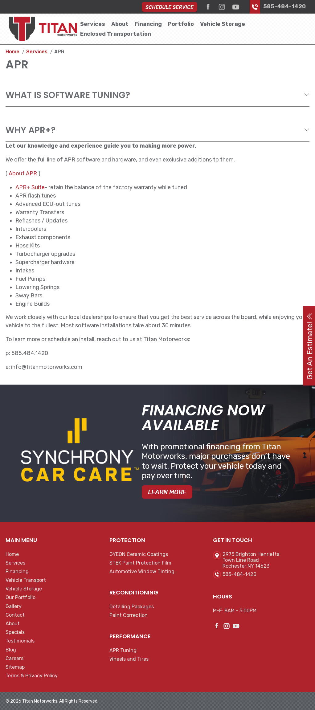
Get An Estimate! (309, 345)
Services (92, 24)
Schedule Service (169, 7)
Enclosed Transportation (115, 34)
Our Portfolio (20, 597)
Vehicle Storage (222, 24)
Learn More (167, 492)
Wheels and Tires (129, 659)
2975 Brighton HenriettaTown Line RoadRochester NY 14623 (251, 560)
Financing (148, 24)
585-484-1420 (284, 6)
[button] (157, 95)
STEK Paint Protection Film (140, 563)
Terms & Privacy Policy (32, 676)
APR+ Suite (30, 187)
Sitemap (15, 667)
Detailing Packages (131, 607)
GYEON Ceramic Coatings (138, 554)
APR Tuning (123, 650)
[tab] (157, 95)
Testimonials (20, 641)
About (120, 24)
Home (12, 554)
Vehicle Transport (26, 580)
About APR (23, 173)
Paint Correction (128, 615)
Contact (15, 615)
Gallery (14, 606)
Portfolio (181, 24)
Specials (15, 632)
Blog (11, 650)
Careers (14, 658)
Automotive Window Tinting (141, 571)
